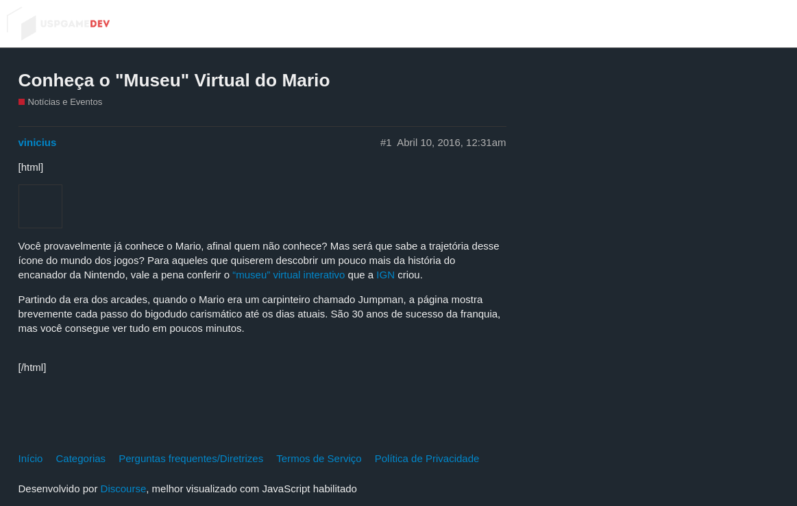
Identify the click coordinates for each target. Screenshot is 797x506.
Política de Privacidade (427, 458)
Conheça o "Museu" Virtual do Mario (174, 80)
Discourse (124, 488)
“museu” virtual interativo (288, 274)
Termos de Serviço (318, 458)
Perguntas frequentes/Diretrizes (191, 458)
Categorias (81, 458)
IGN (385, 274)
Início (31, 458)
